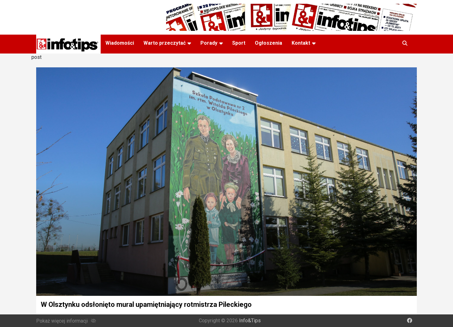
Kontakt (301, 43)
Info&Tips (250, 321)
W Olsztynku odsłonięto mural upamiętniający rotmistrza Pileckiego (146, 304)
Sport (238, 43)
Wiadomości (119, 43)
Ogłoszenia (268, 43)
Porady (208, 43)
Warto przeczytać (164, 43)
